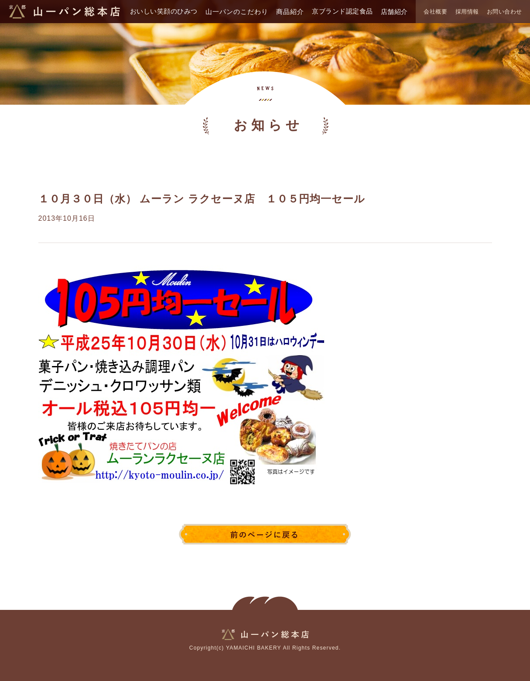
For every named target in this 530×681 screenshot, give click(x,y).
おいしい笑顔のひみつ (164, 11)
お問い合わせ (504, 11)
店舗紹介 (394, 11)
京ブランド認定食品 (342, 11)
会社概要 (435, 11)
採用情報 (467, 11)
